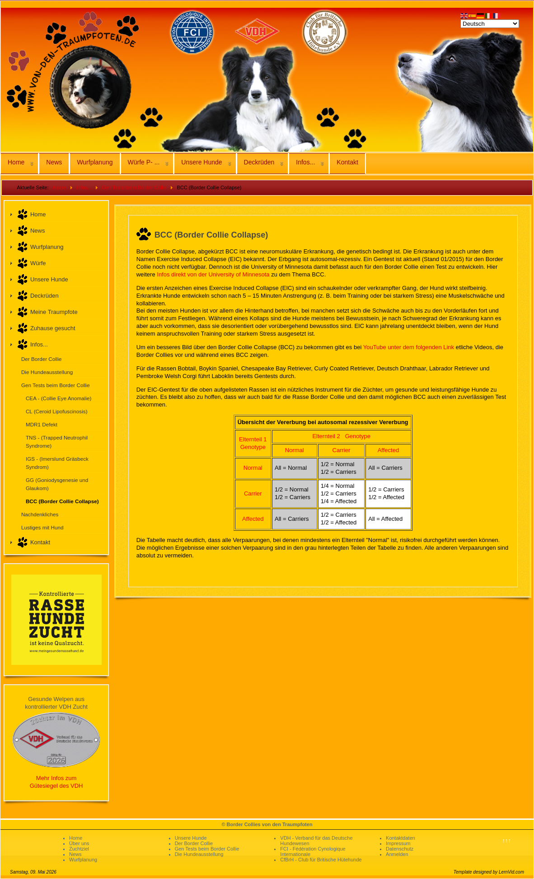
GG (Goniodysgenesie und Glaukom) (57, 484)
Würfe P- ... (144, 162)
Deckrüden (259, 162)
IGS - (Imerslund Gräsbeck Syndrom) (57, 463)
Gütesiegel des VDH (56, 785)
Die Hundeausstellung (47, 372)
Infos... (305, 162)
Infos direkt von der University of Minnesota (213, 274)
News (54, 162)
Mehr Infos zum (56, 778)
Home (16, 162)
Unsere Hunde (201, 162)
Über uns (79, 843)
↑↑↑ (506, 840)
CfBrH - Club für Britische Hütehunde (320, 859)
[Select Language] (489, 23)
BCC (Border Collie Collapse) (62, 501)
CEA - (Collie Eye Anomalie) (59, 398)
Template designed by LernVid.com (489, 872)
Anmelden (397, 854)
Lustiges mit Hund (42, 527)
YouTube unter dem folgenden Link (408, 347)
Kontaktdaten (400, 838)
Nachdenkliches (40, 514)
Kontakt (347, 162)
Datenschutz (399, 848)
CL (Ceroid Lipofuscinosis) (57, 411)
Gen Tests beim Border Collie (55, 385)
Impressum (398, 843)
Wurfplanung (94, 162)
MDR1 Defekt (41, 424)
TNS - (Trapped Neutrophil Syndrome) (57, 442)
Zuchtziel (79, 848)
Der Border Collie (41, 359)
